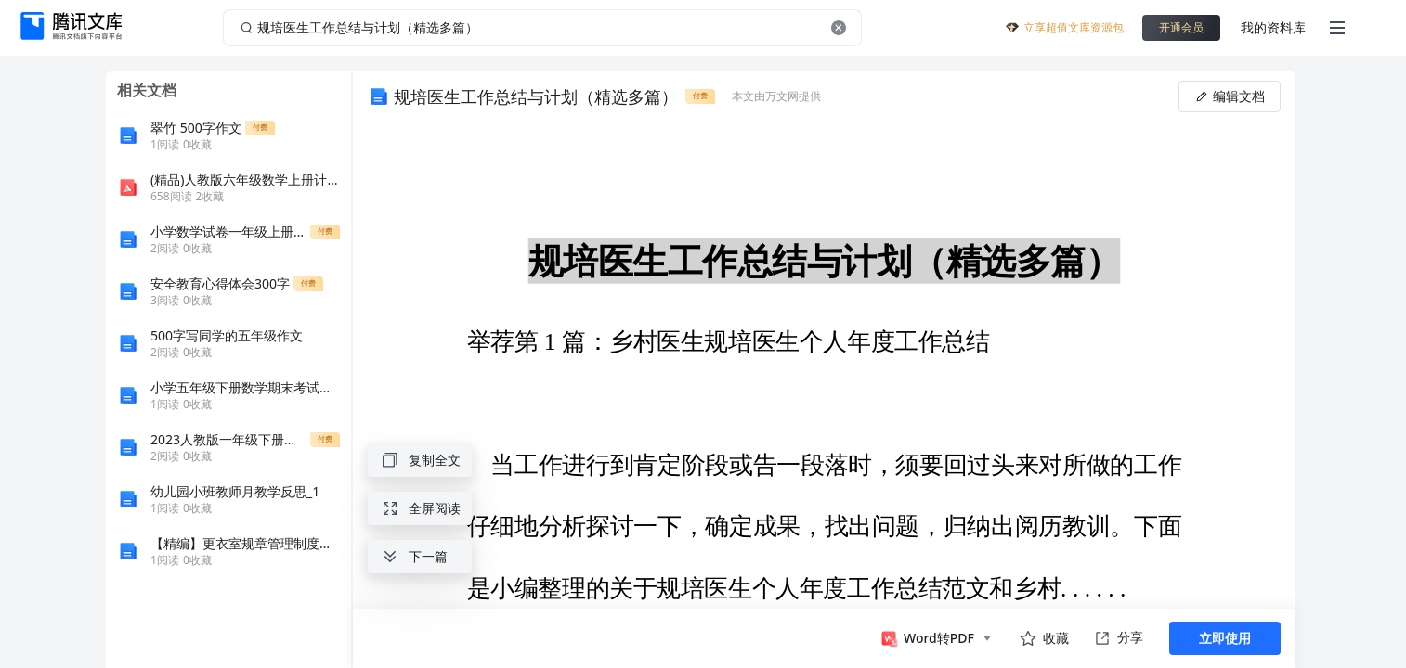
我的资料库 (1273, 27)
